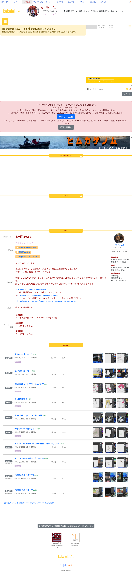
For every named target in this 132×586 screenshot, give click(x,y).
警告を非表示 (66, 127)
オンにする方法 (66, 117)
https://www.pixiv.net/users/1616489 (30, 289)
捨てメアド (5, 2)
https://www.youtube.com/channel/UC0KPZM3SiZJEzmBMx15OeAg (46, 301)
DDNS (82, 2)
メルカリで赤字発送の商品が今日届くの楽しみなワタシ (37, 444)
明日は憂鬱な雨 (21, 399)
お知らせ (103, 2)
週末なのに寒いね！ (23, 371)
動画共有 (71, 2)
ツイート (127, 94)
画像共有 (60, 2)
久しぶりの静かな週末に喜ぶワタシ (29, 458)
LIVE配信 (27, 2)
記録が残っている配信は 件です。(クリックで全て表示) (29, 503)
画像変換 (93, 2)
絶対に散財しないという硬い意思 (28, 415)
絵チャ (16, 2)
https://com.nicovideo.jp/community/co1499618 (37, 295)
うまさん (45, 14)
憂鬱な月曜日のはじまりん (25, 429)
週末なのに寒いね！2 (23, 354)
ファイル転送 (38, 2)
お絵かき (18, 361)
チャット (49, 2)
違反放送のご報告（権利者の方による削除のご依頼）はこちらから (66, 526)
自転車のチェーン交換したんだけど (29, 384)
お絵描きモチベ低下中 (24, 490)
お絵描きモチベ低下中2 (24, 475)
